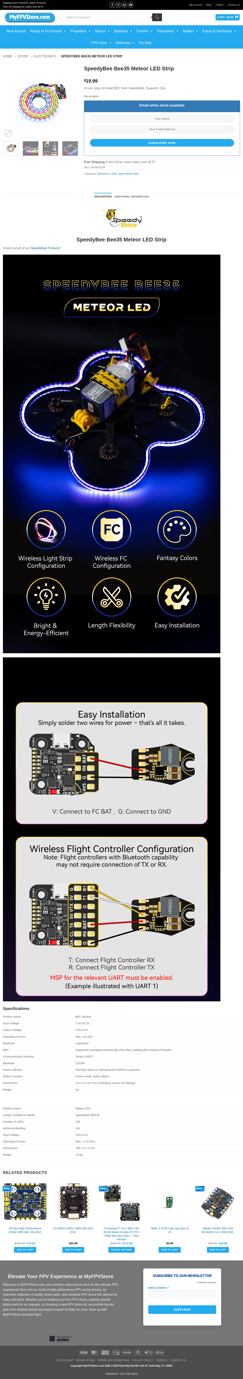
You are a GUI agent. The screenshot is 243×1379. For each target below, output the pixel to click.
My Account (195, 4)
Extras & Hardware (219, 31)
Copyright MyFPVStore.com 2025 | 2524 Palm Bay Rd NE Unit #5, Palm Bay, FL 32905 (121, 1365)
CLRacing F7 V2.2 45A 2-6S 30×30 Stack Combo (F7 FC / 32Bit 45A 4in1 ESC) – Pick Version (121, 1234)
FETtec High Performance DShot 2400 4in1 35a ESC (25, 1230)
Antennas (125, 43)
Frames (145, 31)
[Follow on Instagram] (118, 5)
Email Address (158, 1287)
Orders (219, 4)
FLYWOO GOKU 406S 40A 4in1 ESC (73, 1230)
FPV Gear (101, 43)
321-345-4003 (129, 1373)
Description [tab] (103, 196)
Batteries (123, 31)
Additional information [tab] (131, 196)
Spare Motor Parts (128, 173)
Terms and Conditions (114, 1360)
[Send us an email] (124, 5)
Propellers (81, 31)
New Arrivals (16, 31)
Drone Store (85, 1360)
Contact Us (234, 4)
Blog (208, 4)
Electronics (168, 31)
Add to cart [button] (25, 1250)
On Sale (145, 43)
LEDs (114, 173)
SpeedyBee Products (45, 248)
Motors (102, 31)
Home (7, 56)
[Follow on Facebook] (112, 5)
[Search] (157, 17)
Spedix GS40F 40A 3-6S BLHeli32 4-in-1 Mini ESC (218, 1230)
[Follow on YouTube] (131, 5)
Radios (190, 31)
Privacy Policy (143, 1360)
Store (23, 56)
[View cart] (228, 17)
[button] (8, 133)
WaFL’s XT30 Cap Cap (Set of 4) (169, 1230)
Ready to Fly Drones (48, 31)
